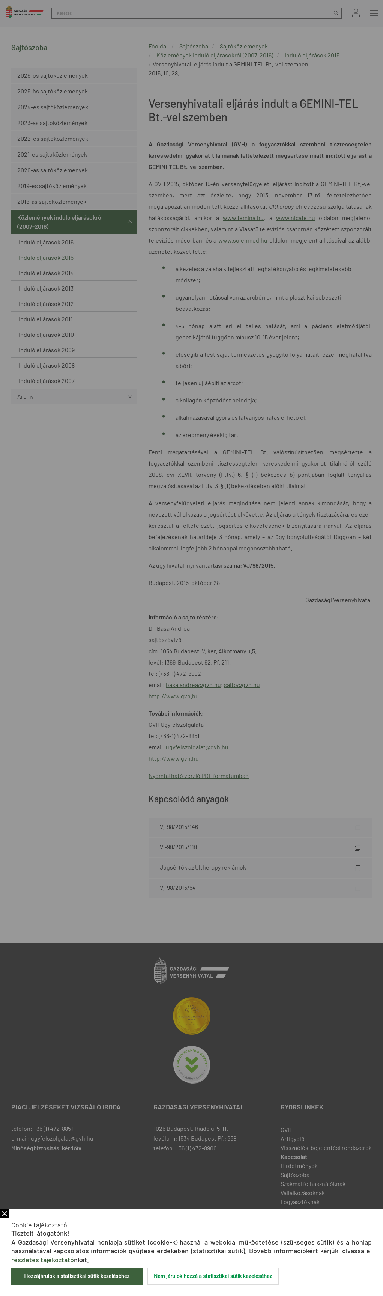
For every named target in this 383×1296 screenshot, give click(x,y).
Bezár (4, 1213)
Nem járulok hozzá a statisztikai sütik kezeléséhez (213, 1276)
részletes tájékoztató (42, 1259)
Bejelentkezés (355, 13)
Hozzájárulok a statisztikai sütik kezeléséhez (76, 1276)
